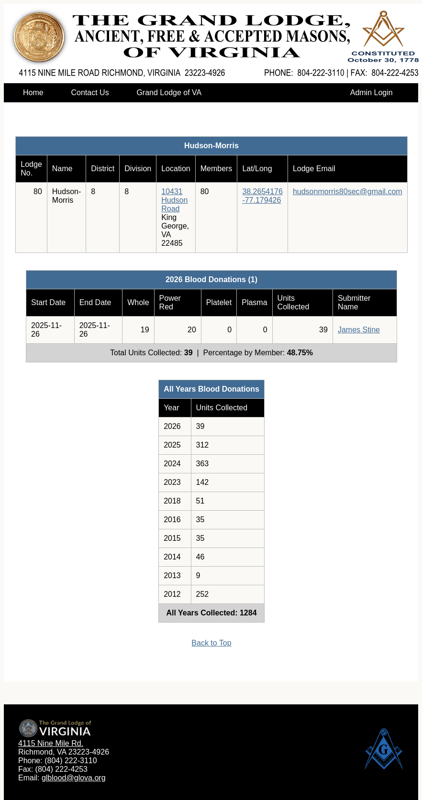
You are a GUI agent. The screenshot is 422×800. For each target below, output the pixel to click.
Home (33, 92)
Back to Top (211, 643)
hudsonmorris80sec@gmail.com (347, 191)
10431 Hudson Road (174, 200)
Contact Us (90, 92)
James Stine (359, 330)
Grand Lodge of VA (168, 92)
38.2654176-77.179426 (262, 195)
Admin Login (371, 92)
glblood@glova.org (74, 778)
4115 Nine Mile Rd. (50, 743)
